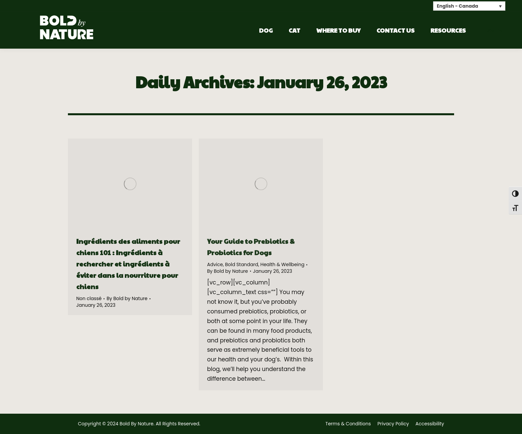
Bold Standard (241, 264)
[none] (469, 5)
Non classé (89, 298)
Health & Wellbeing (282, 264)
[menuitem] (469, 5)
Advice (215, 264)
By (127, 298)
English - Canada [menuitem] (457, 6)
